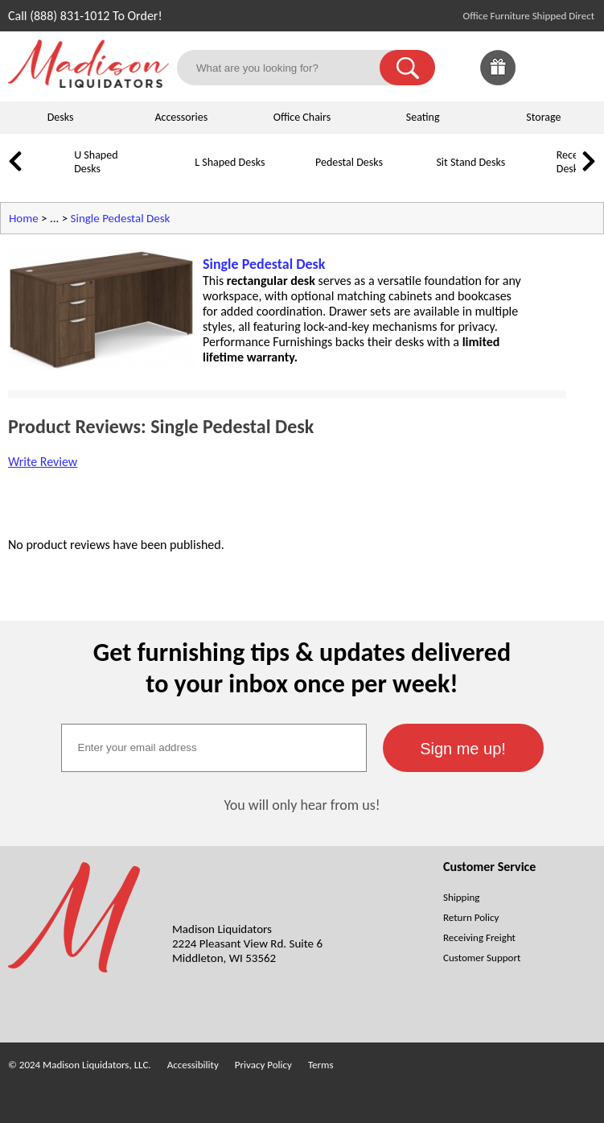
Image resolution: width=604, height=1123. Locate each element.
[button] (407, 67)
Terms (321, 1065)
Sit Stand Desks (470, 162)
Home (24, 218)
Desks (60, 117)
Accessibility (193, 1065)
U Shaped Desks (95, 161)
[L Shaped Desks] (173, 174)
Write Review (42, 461)
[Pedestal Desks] (293, 174)
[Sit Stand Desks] (414, 174)
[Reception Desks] (535, 174)
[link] (578, 67)
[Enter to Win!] (498, 81)
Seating (423, 117)
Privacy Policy (263, 1065)
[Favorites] (538, 81)
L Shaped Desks (230, 162)
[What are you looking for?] (288, 67)
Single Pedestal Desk (121, 218)
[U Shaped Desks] (52, 174)
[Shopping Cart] (578, 67)
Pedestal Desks (349, 162)
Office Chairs (302, 117)
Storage (543, 117)
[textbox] (214, 748)
